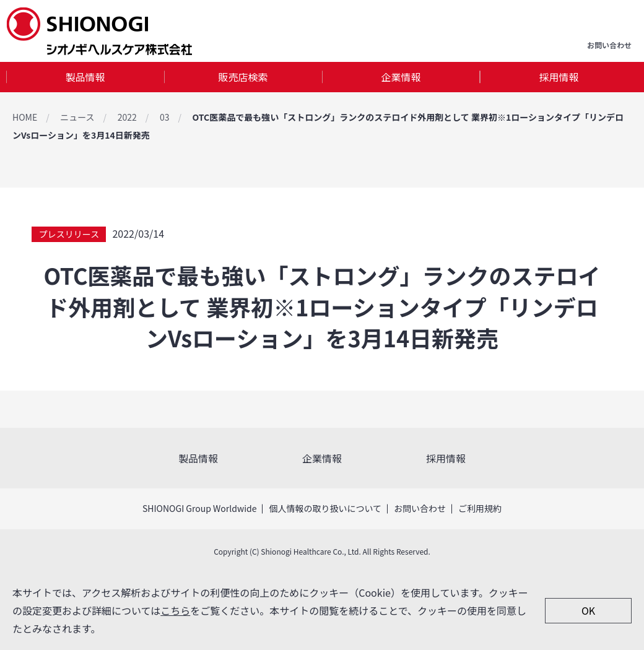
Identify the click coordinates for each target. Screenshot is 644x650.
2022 (127, 117)
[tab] (85, 77)
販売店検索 (243, 76)
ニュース (77, 117)
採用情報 (558, 76)
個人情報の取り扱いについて (325, 508)
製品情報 (85, 76)
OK (588, 610)
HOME (24, 117)
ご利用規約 (480, 508)
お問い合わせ (420, 508)
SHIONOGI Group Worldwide (199, 508)
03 (165, 117)
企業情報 (400, 76)
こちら (175, 610)
